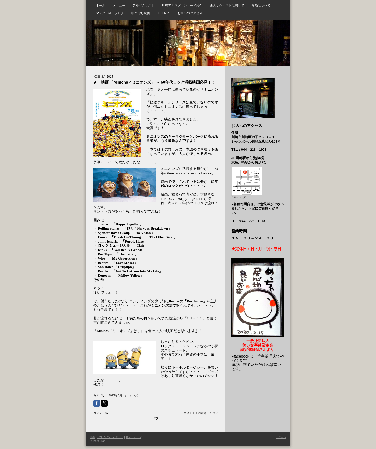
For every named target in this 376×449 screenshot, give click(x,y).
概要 (92, 437)
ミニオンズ (131, 395)
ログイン (281, 437)
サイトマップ (133, 437)
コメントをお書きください (201, 413)
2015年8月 (115, 395)
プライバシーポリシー (110, 437)
